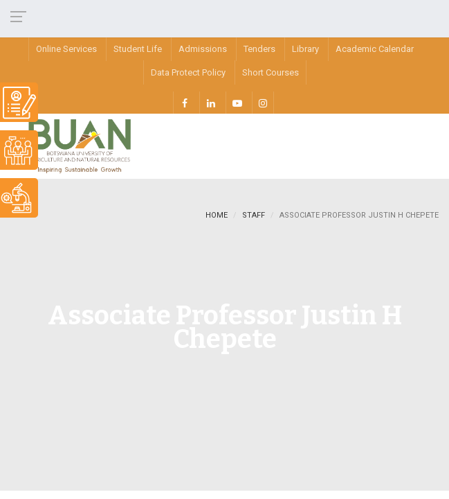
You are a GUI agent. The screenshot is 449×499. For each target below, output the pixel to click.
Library (305, 49)
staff (253, 215)
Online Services (66, 49)
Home (216, 215)
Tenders (259, 49)
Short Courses (270, 72)
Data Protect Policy (188, 72)
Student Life (137, 49)
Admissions (202, 49)
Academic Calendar (375, 49)
